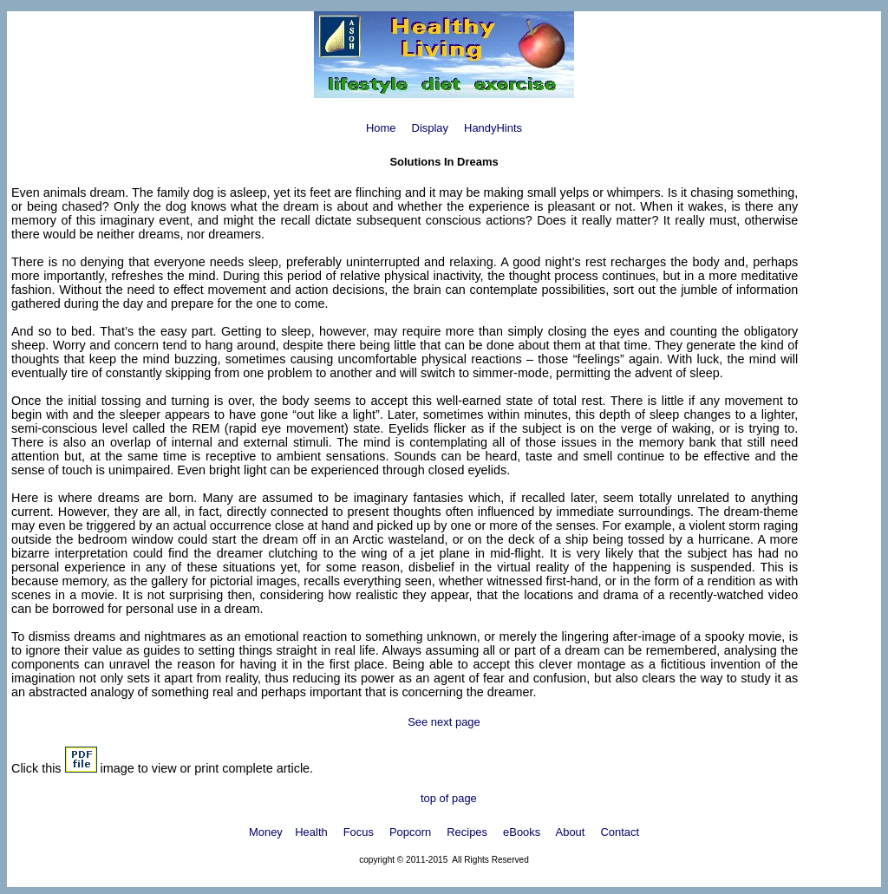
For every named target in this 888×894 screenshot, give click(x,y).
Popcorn (410, 832)
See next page (444, 721)
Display (430, 127)
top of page (446, 798)
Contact (619, 832)
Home (381, 127)
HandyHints (493, 127)
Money (266, 832)
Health (311, 832)
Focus (358, 832)
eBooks (521, 832)
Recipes (467, 832)
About (570, 832)
